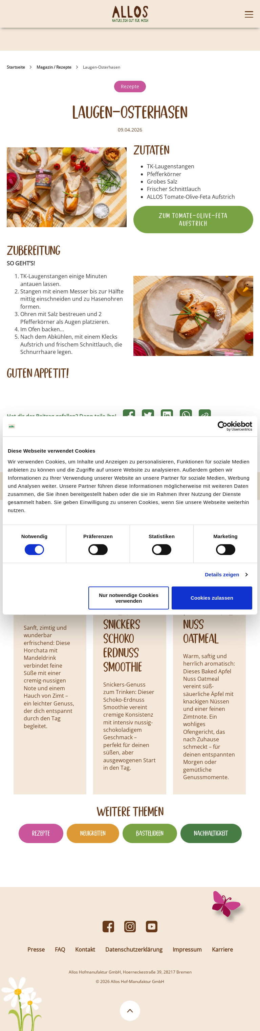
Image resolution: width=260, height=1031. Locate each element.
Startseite (16, 67)
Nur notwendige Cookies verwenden (128, 598)
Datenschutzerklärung (133, 949)
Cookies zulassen (212, 598)
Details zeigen (222, 574)
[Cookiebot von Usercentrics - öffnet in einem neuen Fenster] (222, 426)
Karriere (222, 949)
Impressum (187, 949)
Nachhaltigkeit (211, 833)
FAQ (60, 949)
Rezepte (130, 86)
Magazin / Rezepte (54, 67)
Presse (36, 949)
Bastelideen (150, 833)
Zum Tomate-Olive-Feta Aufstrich (193, 219)
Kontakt (85, 949)
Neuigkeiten (93, 833)
